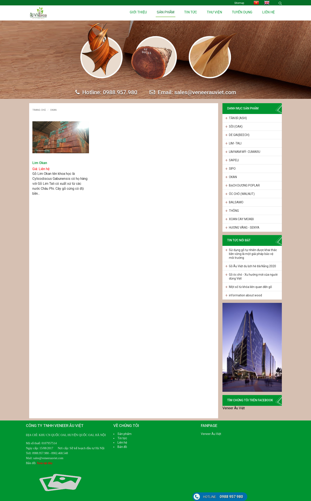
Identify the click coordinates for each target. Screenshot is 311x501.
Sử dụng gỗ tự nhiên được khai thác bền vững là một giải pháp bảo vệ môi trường (253, 253)
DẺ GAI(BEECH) (239, 135)
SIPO (232, 168)
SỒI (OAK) (236, 126)
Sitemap (239, 3)
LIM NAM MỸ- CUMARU (244, 151)
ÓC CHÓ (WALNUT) (242, 194)
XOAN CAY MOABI (241, 219)
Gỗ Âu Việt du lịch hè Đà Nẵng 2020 (252, 266)
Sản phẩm (165, 12)
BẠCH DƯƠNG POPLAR (244, 185)
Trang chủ (39, 110)
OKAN (233, 177)
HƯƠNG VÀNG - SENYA (244, 227)
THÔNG (234, 210)
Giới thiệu (138, 12)
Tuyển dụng (242, 12)
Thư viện (214, 12)
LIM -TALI (235, 143)
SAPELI (234, 160)
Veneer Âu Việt (233, 408)
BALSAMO (236, 202)
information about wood (245, 295)
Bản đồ (122, 447)
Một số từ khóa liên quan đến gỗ (250, 287)
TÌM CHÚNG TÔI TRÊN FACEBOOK (250, 400)
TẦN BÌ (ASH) (238, 118)
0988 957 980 (223, 496)
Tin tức (190, 12)
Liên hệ (268, 12)
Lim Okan (39, 163)
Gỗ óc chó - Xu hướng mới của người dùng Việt (253, 276)
